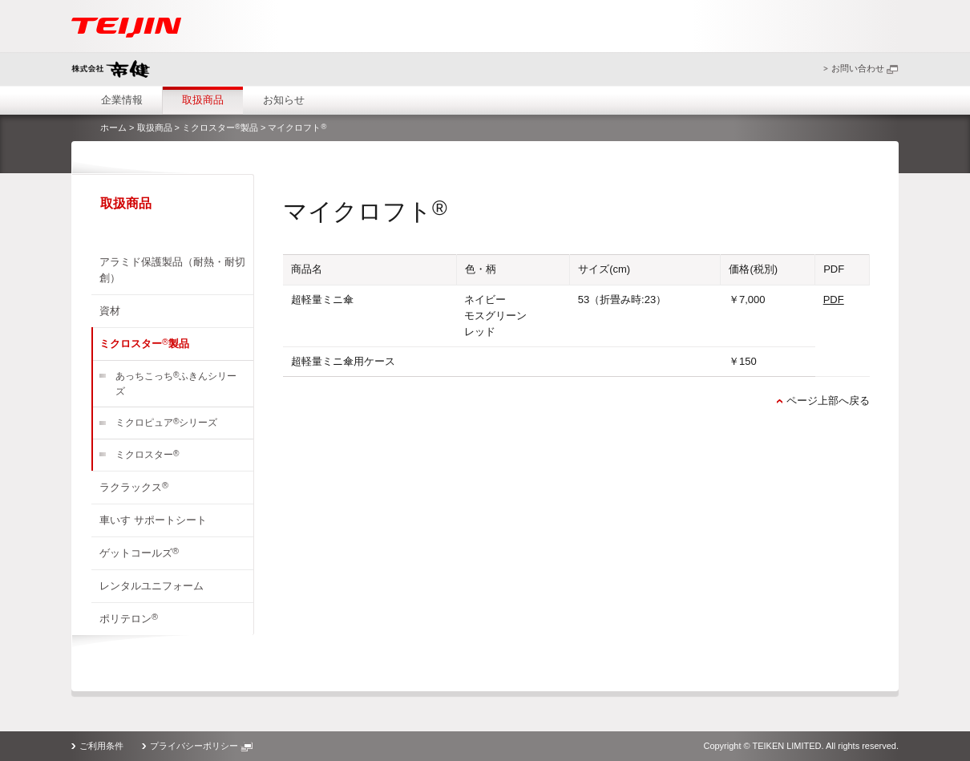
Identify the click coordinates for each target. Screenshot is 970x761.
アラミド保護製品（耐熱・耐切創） (172, 270)
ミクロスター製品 (220, 127)
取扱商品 (203, 100)
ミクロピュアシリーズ (166, 423)
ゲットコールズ (139, 552)
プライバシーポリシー (201, 746)
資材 (109, 311)
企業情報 (122, 100)
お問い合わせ (865, 68)
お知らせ (284, 100)
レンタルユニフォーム (151, 586)
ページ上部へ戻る (828, 401)
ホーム (113, 127)
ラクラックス (133, 486)
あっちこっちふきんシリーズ (175, 383)
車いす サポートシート (153, 520)
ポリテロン (128, 618)
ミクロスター (147, 455)
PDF (833, 299)
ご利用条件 (101, 746)
